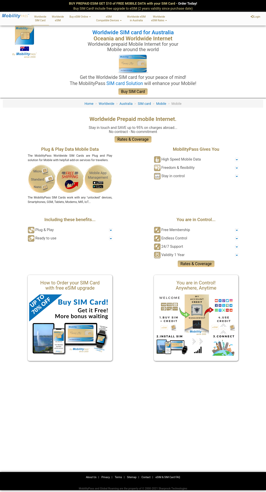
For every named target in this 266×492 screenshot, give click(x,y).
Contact (146, 477)
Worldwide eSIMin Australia (136, 18)
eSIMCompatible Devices (109, 18)
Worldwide (106, 104)
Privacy (105, 477)
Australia (126, 104)
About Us (91, 477)
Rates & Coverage (133, 139)
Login (255, 16)
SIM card (144, 104)
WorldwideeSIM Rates (159, 18)
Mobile (161, 104)
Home (88, 104)
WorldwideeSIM (58, 18)
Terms (118, 477)
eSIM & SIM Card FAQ (168, 477)
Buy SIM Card (133, 91)
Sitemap (131, 477)
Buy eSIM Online (80, 16)
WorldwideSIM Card (40, 18)
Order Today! (187, 3)
